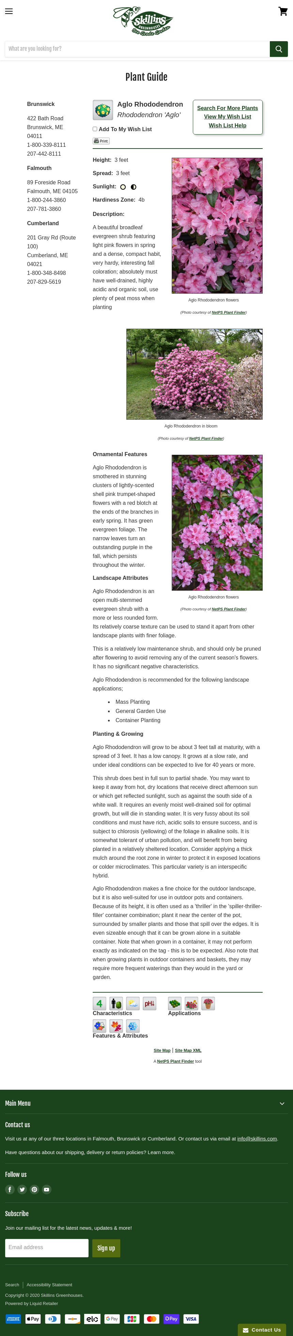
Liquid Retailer (44, 1303)
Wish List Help (227, 125)
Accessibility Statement (49, 1284)
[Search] (137, 49)
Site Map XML (188, 1050)
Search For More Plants (227, 108)
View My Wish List (227, 117)
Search (12, 1284)
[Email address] (47, 1248)
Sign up (106, 1248)
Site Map (162, 1050)
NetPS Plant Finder (229, 312)
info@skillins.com (257, 1138)
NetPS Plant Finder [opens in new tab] (175, 1061)
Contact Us (262, 1330)
